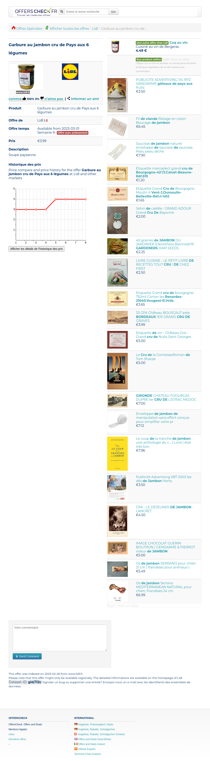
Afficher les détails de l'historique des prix (36, 248)
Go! (113, 11)
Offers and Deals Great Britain (92, 739)
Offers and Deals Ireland (89, 744)
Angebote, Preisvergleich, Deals (93, 724)
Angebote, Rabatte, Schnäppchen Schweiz (99, 734)
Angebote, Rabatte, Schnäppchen (94, 729)
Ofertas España (84, 749)
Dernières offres (17, 739)
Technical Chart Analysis (87, 754)
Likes (11, 734)
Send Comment (27, 656)
